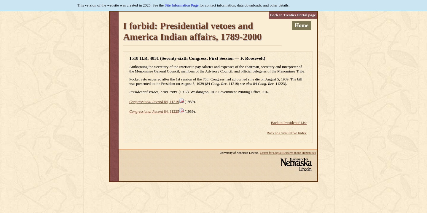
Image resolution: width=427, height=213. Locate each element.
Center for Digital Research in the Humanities (288, 152)
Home (301, 25)
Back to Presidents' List (289, 123)
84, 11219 (154, 102)
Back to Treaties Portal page (293, 15)
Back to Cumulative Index (287, 133)
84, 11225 (154, 111)
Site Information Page (181, 5)
